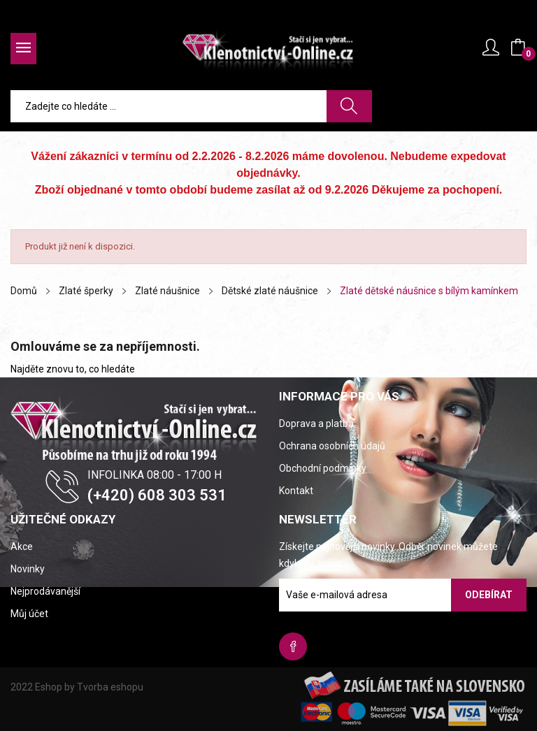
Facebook (293, 646)
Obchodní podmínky (322, 468)
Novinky (27, 568)
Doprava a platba (316, 423)
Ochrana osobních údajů (332, 445)
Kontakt (296, 490)
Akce (21, 546)
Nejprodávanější (45, 591)
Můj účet (29, 613)
